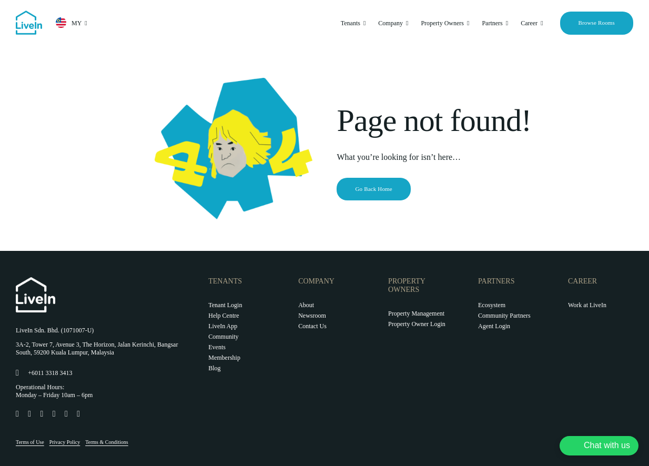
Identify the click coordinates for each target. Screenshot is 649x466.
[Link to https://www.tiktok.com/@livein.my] (41, 414)
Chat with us (607, 445)
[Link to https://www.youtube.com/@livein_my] (77, 414)
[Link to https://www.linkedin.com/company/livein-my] (53, 414)
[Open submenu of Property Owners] (466, 23)
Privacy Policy (64, 442)
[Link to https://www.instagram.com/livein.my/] (28, 414)
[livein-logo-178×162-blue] (29, 14)
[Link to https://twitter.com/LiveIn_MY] (65, 414)
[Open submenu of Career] (540, 23)
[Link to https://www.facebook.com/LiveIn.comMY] (16, 414)
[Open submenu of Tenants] (363, 23)
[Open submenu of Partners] (505, 23)
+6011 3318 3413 (50, 373)
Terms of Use (30, 442)
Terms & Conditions (106, 442)
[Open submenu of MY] (84, 23)
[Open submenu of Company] (405, 23)
